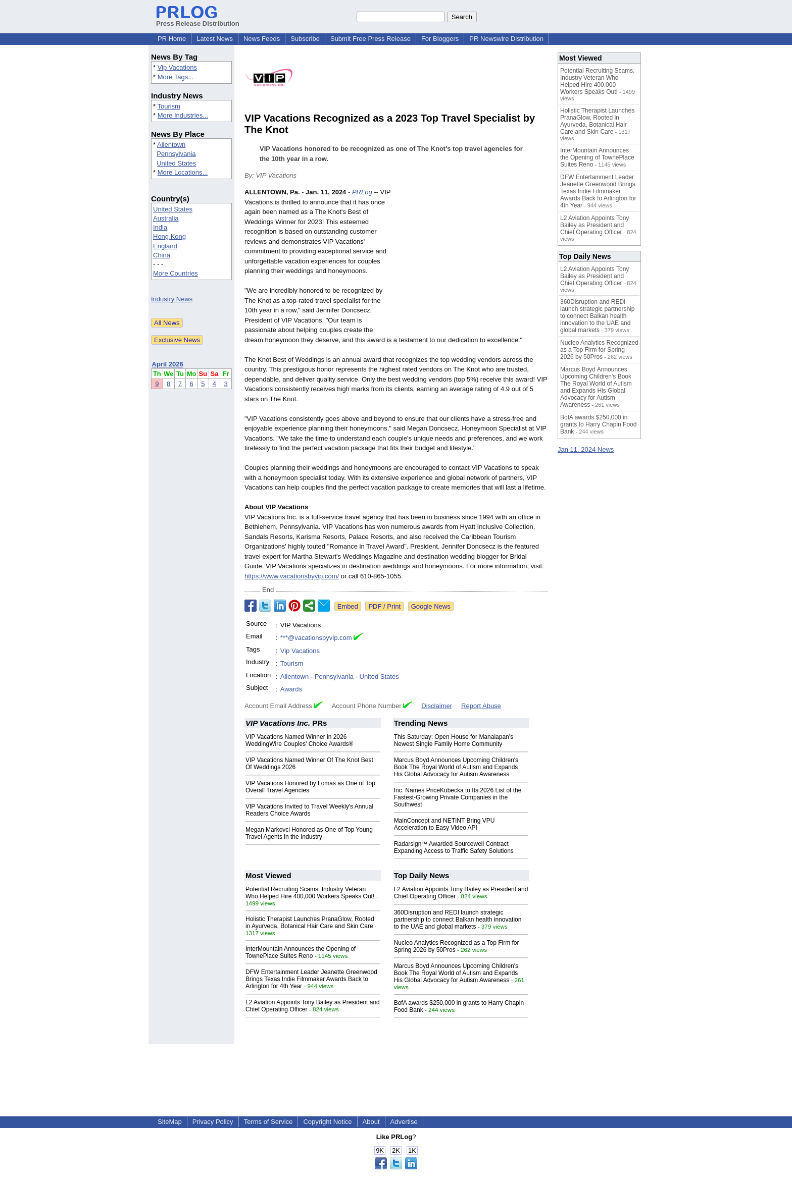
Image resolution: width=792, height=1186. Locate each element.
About (371, 1121)
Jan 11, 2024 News (586, 449)
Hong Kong (169, 236)
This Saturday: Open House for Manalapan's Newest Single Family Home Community (453, 740)
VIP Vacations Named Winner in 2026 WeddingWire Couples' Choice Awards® (299, 740)
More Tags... (175, 77)
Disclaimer (436, 706)
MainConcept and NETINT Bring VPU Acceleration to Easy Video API (444, 824)
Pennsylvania (176, 153)
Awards (291, 689)
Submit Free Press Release (370, 38)
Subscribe (305, 38)
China (161, 255)
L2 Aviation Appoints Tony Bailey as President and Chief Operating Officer (594, 225)
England (165, 246)
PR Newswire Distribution (506, 38)
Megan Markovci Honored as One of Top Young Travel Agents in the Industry (309, 833)
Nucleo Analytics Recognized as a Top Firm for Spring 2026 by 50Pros (599, 349)
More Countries (175, 273)
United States (176, 163)
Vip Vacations (177, 67)
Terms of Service (268, 1121)
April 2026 (167, 364)
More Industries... (183, 115)
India (160, 227)
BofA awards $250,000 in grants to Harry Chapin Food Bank (598, 424)
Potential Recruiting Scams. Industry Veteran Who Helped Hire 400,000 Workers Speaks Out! (309, 893)
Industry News (171, 299)
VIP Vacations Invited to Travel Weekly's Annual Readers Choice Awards (309, 810)
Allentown (171, 144)
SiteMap (170, 1121)
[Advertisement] (472, 261)
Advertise (404, 1121)
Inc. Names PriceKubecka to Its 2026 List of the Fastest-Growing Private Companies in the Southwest (458, 797)
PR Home (172, 38)
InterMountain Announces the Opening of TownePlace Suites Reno (300, 952)
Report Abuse (481, 706)
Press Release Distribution (197, 19)
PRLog (362, 192)
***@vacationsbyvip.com (316, 637)
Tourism (168, 106)
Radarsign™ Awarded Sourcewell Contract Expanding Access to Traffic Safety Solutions (454, 847)
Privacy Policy (212, 1121)
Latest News (214, 38)
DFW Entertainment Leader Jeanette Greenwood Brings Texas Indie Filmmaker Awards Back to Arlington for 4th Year (311, 979)
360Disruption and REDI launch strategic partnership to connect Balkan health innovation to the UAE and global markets (458, 919)
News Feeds (261, 38)
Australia (166, 218)
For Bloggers (440, 38)
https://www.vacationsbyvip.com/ (291, 576)
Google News (431, 606)
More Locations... (183, 172)
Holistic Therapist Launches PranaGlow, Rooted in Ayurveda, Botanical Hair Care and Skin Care (309, 922)
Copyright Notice (327, 1121)
